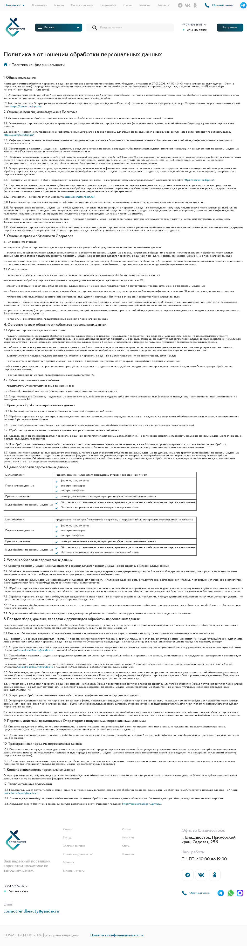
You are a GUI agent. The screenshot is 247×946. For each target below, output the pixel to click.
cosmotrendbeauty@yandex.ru (31, 911)
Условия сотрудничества (77, 854)
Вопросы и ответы (74, 870)
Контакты (163, 5)
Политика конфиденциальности (116, 935)
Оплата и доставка (82, 5)
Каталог (67, 829)
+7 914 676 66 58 (192, 24)
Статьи (128, 5)
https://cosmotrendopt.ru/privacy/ (141, 803)
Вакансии (145, 5)
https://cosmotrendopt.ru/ (26, 106)
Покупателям (108, 5)
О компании (39, 5)
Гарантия (68, 862)
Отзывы (126, 829)
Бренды (59, 5)
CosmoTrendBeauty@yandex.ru (35, 650)
